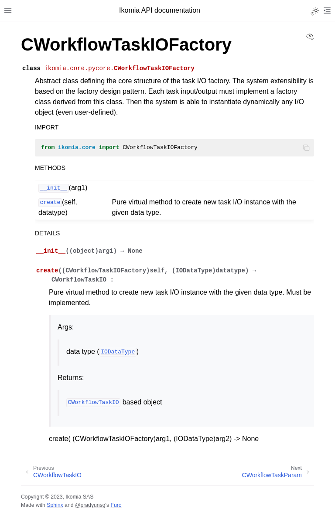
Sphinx (55, 505)
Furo (115, 505)
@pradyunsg (90, 505)
